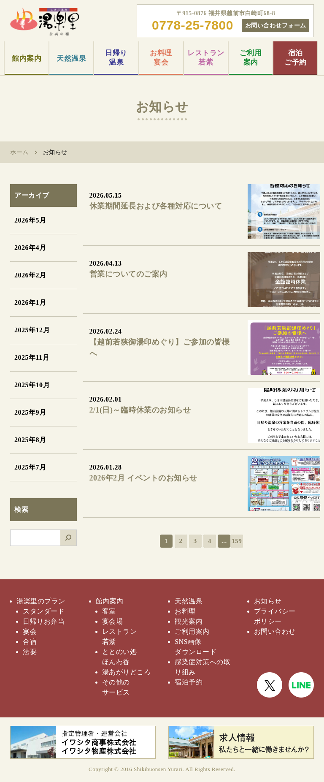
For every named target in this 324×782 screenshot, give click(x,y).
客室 (109, 611)
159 (237, 541)
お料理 (185, 611)
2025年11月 (31, 357)
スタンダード (44, 611)
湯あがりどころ (126, 672)
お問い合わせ (275, 631)
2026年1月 (30, 302)
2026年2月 (30, 275)
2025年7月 (30, 467)
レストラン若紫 (205, 57)
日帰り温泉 (116, 57)
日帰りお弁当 (44, 621)
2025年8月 (30, 439)
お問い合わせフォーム (275, 25)
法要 (30, 651)
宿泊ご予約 (295, 57)
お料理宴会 (161, 57)
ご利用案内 (251, 57)
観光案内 (188, 621)
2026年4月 (30, 247)
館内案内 (26, 58)
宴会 (30, 631)
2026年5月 (30, 220)
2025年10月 (32, 384)
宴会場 (112, 621)
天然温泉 (71, 58)
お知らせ (268, 601)
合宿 (30, 641)
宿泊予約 (188, 682)
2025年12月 (32, 330)
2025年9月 (30, 412)
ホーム (19, 152)
